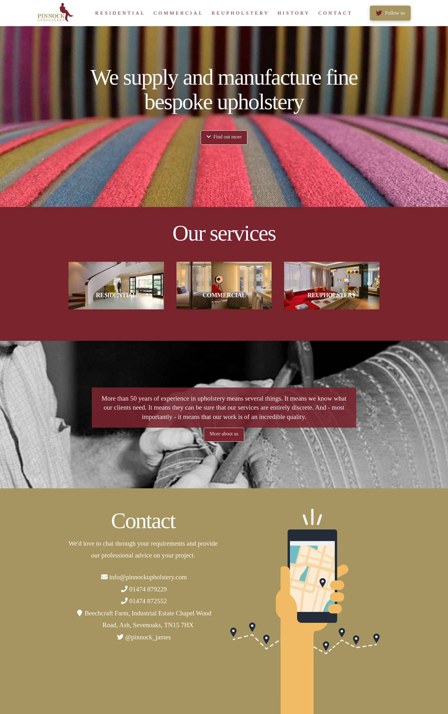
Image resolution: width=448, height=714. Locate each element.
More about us (224, 433)
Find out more (224, 137)
